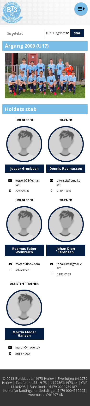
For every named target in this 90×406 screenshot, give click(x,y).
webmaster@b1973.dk (45, 394)
